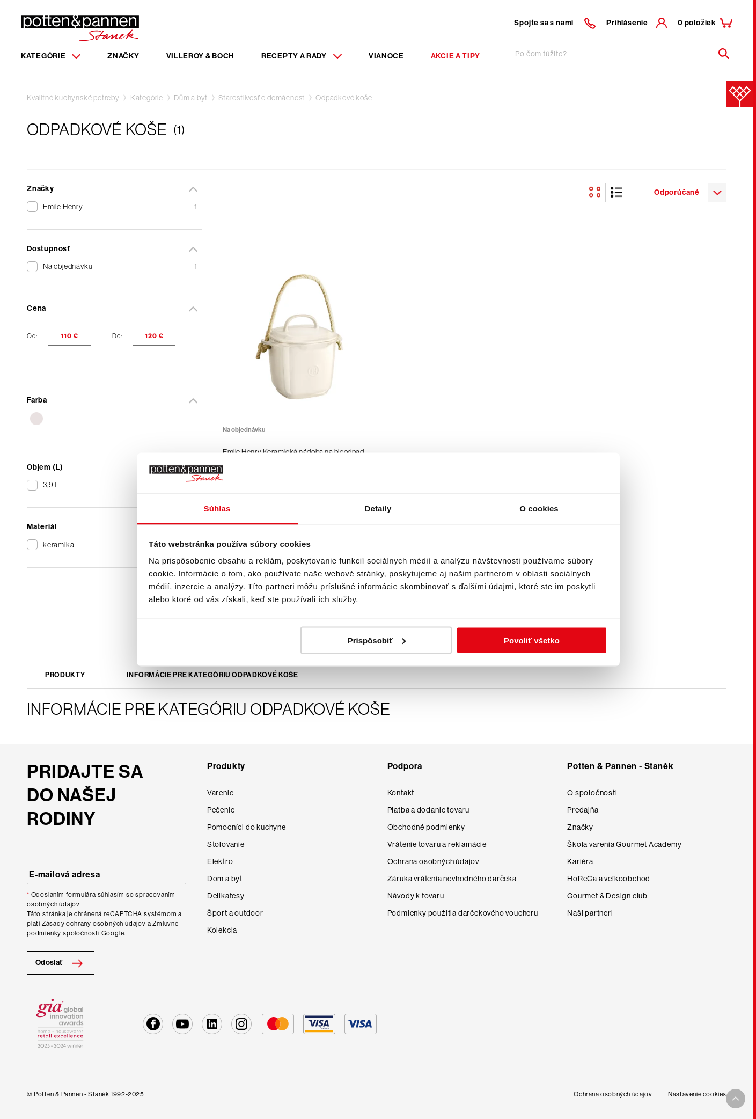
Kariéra (580, 861)
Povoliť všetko (532, 640)
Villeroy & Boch (200, 56)
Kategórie (146, 97)
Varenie (220, 792)
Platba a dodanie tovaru (428, 810)
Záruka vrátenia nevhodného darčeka (452, 878)
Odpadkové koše (343, 97)
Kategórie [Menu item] (50, 56)
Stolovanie (226, 844)
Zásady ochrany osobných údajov (94, 923)
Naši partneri (590, 913)
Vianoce (386, 56)
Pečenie (221, 810)
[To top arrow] (735, 1098)
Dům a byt (191, 97)
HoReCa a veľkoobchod (608, 878)
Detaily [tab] (378, 508)
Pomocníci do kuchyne (246, 827)
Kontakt (401, 792)
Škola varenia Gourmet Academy (624, 844)
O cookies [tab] (539, 508)
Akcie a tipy (455, 56)
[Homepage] (80, 27)
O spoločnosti (592, 792)
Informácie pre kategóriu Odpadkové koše (212, 675)
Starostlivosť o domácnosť (261, 97)
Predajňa (582, 810)
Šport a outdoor (235, 913)
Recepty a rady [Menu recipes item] (301, 56)
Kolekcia (222, 930)
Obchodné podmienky (426, 827)
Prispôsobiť (377, 640)
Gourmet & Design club (607, 895)
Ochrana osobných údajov (433, 861)
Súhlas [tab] (217, 508)
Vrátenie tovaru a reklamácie (437, 844)
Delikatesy (226, 895)
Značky (123, 56)
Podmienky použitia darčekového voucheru (462, 913)
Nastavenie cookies (697, 1094)
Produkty (65, 675)
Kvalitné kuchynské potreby (73, 97)
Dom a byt (225, 878)
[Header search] (720, 53)
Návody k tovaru (415, 895)
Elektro (220, 861)
